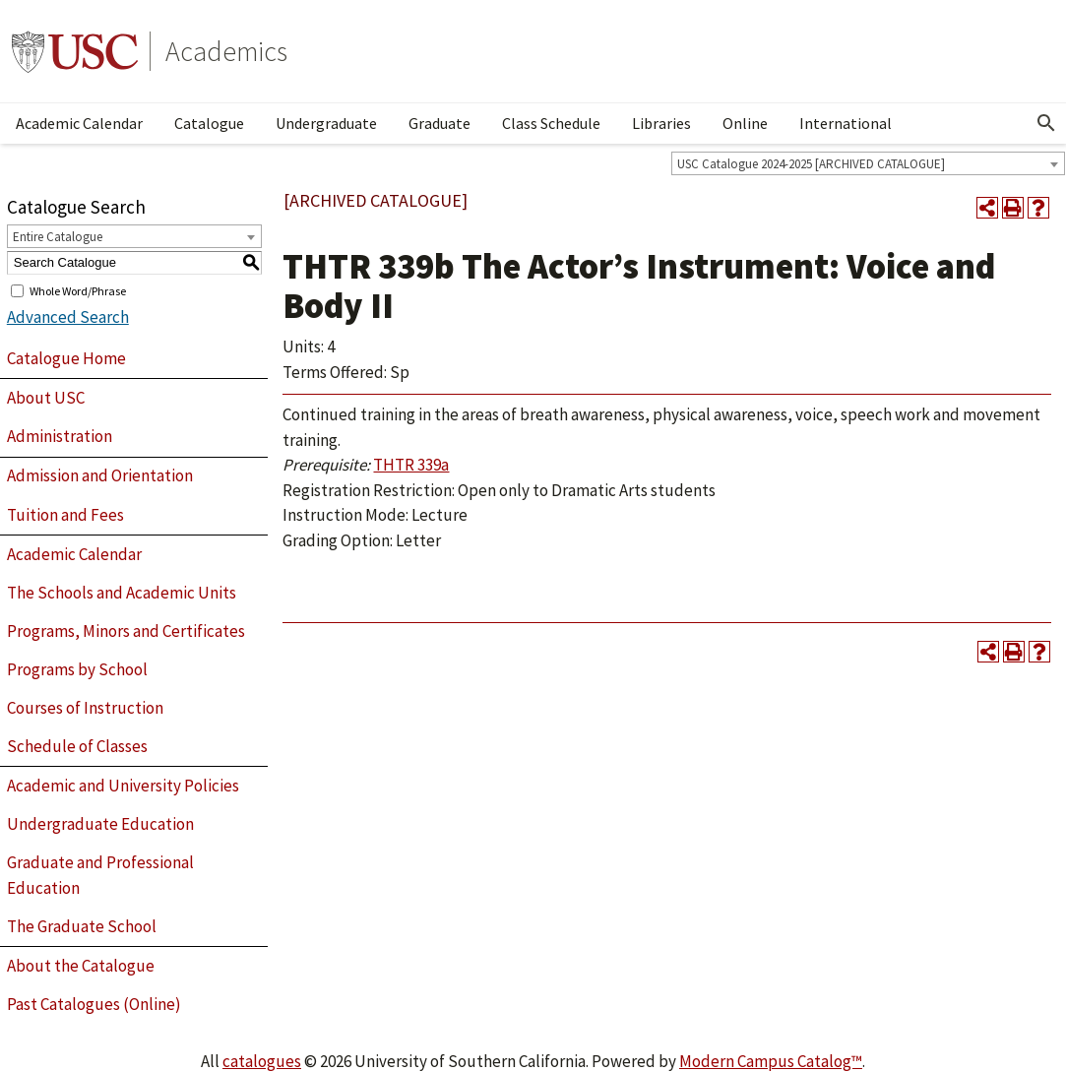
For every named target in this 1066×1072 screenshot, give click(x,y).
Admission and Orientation (100, 475)
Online (745, 123)
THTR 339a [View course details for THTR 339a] (411, 464)
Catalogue (209, 123)
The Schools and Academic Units (121, 592)
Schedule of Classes (77, 746)
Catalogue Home (66, 358)
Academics (226, 51)
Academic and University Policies (123, 785)
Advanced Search (68, 317)
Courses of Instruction (85, 708)
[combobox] (868, 163)
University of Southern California (75, 51)
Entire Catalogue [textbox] (57, 236)
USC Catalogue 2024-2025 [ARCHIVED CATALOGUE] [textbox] (811, 164)
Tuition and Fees (65, 515)
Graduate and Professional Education (100, 875)
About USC (46, 398)
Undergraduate (326, 123)
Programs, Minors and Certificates (126, 631)
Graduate (439, 123)
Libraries (661, 123)
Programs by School (77, 669)
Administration (59, 436)
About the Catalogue (81, 966)
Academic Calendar (79, 123)
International (845, 123)
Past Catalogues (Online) (94, 1004)
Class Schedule (551, 123)
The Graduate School (82, 926)
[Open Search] (1046, 123)
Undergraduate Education (100, 824)
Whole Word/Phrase (78, 290)
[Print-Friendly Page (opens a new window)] (1013, 208)
